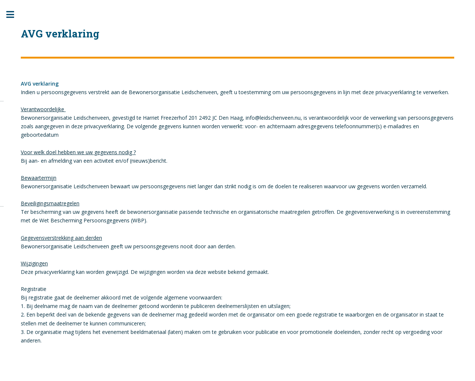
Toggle (14, 14)
